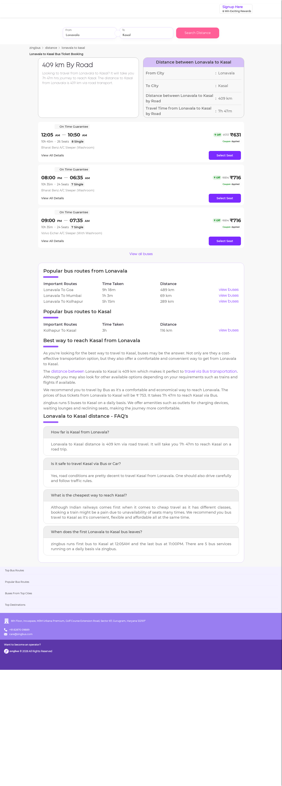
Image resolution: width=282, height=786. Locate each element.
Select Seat (225, 155)
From (68, 30)
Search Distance (198, 33)
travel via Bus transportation (211, 371)
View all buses (141, 254)
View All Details (55, 155)
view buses (229, 289)
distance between (67, 371)
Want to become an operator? (170, 777)
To (123, 30)
